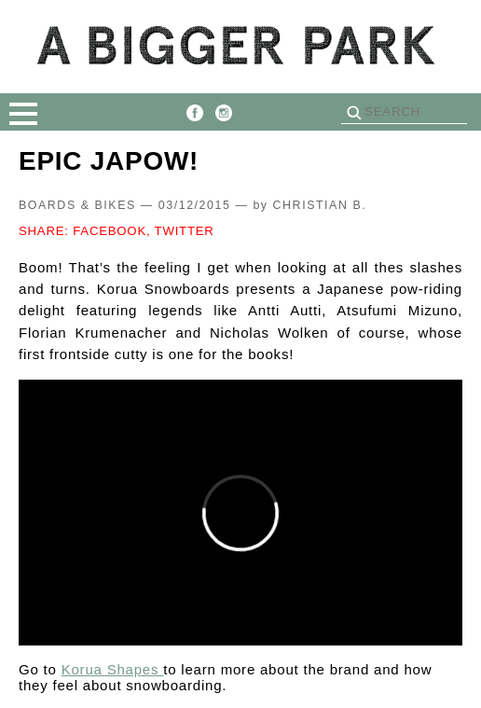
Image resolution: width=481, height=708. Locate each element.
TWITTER (184, 231)
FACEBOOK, (111, 231)
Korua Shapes (113, 669)
